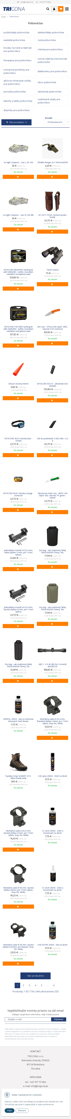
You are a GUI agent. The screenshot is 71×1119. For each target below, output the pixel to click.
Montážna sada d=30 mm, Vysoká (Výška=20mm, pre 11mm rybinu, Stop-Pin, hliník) (18, 890)
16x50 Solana (53, 270)
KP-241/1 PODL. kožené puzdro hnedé (52, 216)
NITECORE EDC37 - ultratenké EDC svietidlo (52, 385)
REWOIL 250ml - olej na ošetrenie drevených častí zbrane (18, 720)
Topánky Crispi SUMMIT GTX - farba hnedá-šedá (18, 777)
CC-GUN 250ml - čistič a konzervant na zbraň (52, 832)
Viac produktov (35, 976)
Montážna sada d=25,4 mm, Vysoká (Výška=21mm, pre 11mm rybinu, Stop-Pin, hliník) (18, 833)
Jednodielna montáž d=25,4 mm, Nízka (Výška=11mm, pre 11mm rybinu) (18, 552)
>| (54, 985)
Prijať (9, 1110)
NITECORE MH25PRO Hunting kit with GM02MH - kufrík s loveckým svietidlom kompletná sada (18, 272)
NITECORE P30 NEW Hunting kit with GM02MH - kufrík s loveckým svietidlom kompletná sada (18, 329)
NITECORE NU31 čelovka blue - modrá (18, 439)
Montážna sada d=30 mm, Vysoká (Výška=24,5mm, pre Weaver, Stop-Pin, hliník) (18, 947)
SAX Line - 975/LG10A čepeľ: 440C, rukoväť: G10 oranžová (52, 328)
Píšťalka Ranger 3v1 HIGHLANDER (52, 162)
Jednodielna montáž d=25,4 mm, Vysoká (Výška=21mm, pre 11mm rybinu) (18, 609)
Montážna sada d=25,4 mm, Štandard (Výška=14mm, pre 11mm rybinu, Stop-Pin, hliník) (52, 721)
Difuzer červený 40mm (18, 384)
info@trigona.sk (26, 2)
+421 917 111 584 (45, 2)
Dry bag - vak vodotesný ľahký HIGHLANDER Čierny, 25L (18, 665)
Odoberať (58, 1019)
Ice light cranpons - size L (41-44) (18, 162)
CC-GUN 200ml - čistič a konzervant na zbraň (52, 889)
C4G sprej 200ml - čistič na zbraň (52, 776)
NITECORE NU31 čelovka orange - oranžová (18, 494)
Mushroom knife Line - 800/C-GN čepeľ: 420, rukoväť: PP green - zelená (52, 495)
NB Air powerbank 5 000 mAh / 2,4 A (52, 439)
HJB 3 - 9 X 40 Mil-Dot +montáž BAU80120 (53, 665)
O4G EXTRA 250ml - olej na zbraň (52, 945)
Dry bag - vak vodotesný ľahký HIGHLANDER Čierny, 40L (52, 551)
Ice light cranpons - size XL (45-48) (18, 215)
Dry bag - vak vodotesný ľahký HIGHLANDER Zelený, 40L (52, 608)
